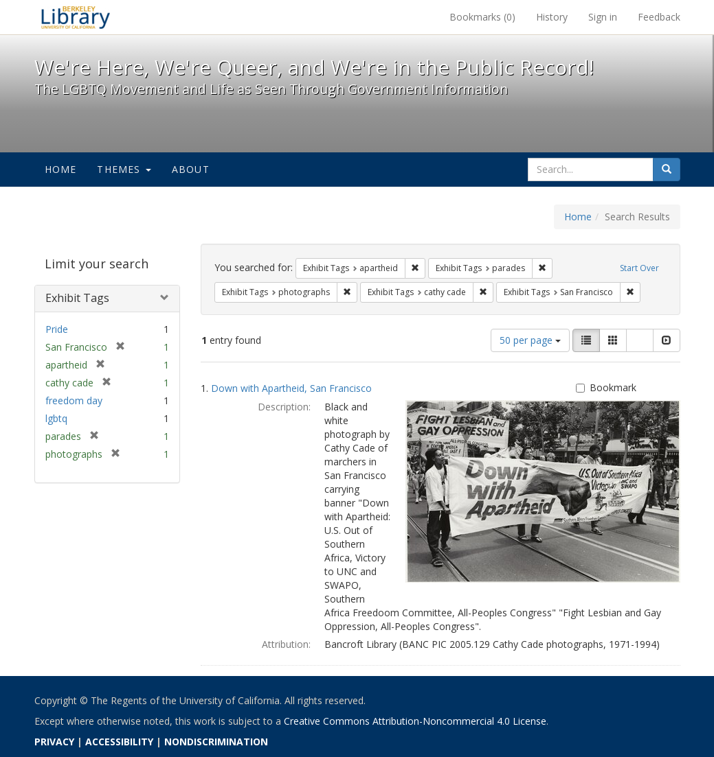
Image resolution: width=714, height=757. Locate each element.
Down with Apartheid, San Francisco (291, 388)
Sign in (602, 16)
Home (61, 169)
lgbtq (56, 418)
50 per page (530, 340)
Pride (56, 329)
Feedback (659, 16)
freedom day (73, 400)
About (191, 169)
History (552, 16)
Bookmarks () (482, 16)
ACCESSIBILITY (119, 741)
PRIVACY (54, 741)
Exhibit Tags (77, 297)
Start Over (639, 268)
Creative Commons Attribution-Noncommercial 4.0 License (415, 720)
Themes (123, 169)
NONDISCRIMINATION (216, 741)
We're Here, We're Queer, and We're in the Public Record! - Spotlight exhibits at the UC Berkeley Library (75, 17)
